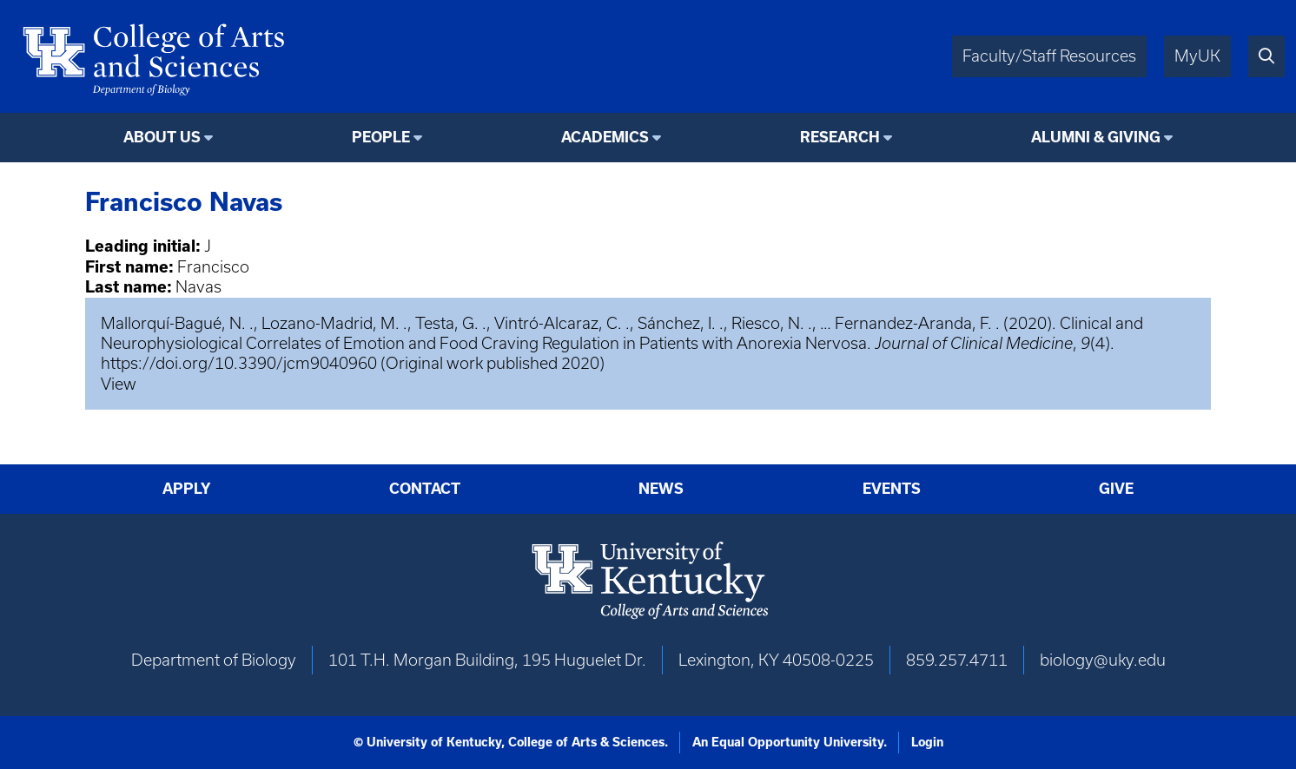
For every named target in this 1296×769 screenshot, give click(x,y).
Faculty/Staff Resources (1049, 56)
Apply (186, 488)
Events (892, 488)
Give (1116, 488)
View (118, 384)
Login (927, 742)
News (661, 488)
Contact (424, 488)
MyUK (1197, 56)
